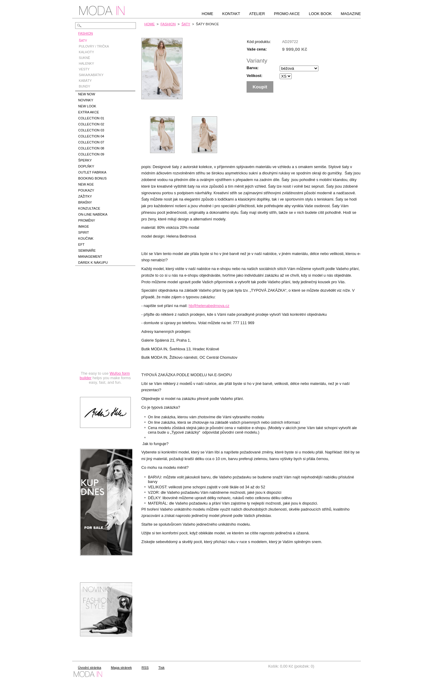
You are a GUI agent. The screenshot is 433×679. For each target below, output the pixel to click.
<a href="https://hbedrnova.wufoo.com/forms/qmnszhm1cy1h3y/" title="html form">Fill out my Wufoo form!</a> (105, 332)
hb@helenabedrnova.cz (209, 305)
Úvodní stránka (89, 667)
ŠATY (185, 24)
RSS (145, 667)
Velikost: (255, 75)
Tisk (161, 667)
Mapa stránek (121, 667)
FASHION (168, 24)
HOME (149, 24)
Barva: (253, 68)
